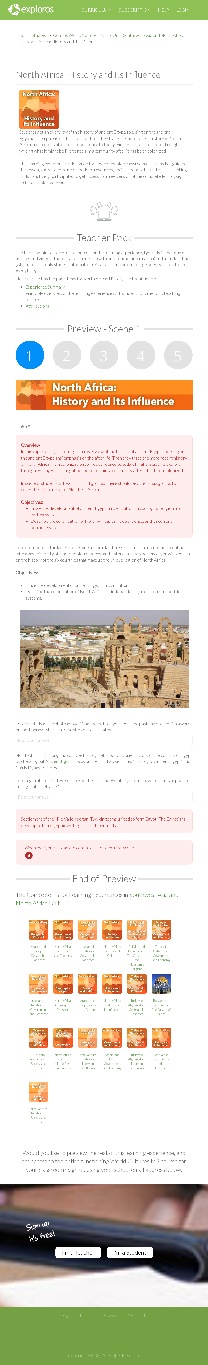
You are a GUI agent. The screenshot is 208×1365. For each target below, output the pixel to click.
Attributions (37, 306)
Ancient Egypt (58, 761)
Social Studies (33, 35)
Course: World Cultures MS (79, 35)
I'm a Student (129, 1252)
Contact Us (138, 1315)
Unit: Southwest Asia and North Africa (148, 35)
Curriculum (96, 10)
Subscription (135, 10)
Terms (85, 1315)
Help (163, 10)
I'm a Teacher (78, 1252)
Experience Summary (45, 287)
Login (183, 10)
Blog (63, 1315)
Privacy (109, 1315)
